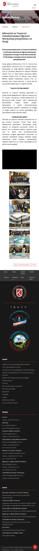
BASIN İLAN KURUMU (8, 400)
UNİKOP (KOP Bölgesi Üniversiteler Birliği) (15, 378)
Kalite (22, 277)
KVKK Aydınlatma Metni (10, 403)
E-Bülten (31, 272)
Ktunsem (6, 277)
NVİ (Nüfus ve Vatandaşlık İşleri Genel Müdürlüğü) (18, 370)
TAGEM (4, 397)
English (34, 8)
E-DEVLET (5, 383)
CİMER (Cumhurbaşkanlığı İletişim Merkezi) (16, 364)
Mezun (14, 272)
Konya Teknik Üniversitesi (22, 265)
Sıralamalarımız (7, 381)
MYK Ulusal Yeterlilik (8, 389)
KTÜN (34, 265)
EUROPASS (5, 392)
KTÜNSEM (5, 394)
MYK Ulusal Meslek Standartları (12, 386)
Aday (5, 272)
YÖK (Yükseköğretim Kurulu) (11, 367)
